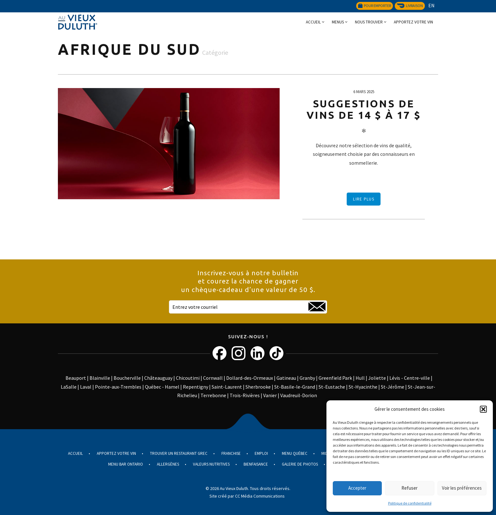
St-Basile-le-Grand (294, 387)
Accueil (313, 22)
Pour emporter (374, 5)
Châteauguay (158, 378)
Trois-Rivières (245, 395)
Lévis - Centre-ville (409, 378)
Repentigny (195, 387)
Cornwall (213, 378)
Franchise (231, 453)
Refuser (409, 488)
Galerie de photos (300, 464)
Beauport (75, 378)
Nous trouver (369, 22)
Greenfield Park (335, 378)
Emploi (261, 453)
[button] (483, 409)
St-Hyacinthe (363, 387)
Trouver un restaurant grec (179, 453)
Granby (307, 378)
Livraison (410, 5)
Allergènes (168, 464)
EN (431, 5)
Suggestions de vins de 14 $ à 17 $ (364, 109)
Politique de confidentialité (409, 503)
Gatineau (286, 378)
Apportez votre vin (413, 22)
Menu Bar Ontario (125, 464)
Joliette (377, 378)
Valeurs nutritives (211, 464)
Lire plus (363, 199)
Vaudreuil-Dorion (298, 395)
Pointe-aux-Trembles (118, 387)
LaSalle (69, 387)
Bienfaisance (256, 464)
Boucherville (127, 378)
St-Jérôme (392, 387)
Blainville (100, 378)
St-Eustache (332, 387)
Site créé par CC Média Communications (247, 496)
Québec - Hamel (162, 387)
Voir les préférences (462, 488)
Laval (85, 387)
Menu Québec (294, 453)
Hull (360, 378)
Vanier (270, 395)
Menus (338, 22)
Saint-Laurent (227, 387)
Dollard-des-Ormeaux (249, 378)
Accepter (357, 488)
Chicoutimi (188, 378)
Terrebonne (213, 395)
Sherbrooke (258, 387)
